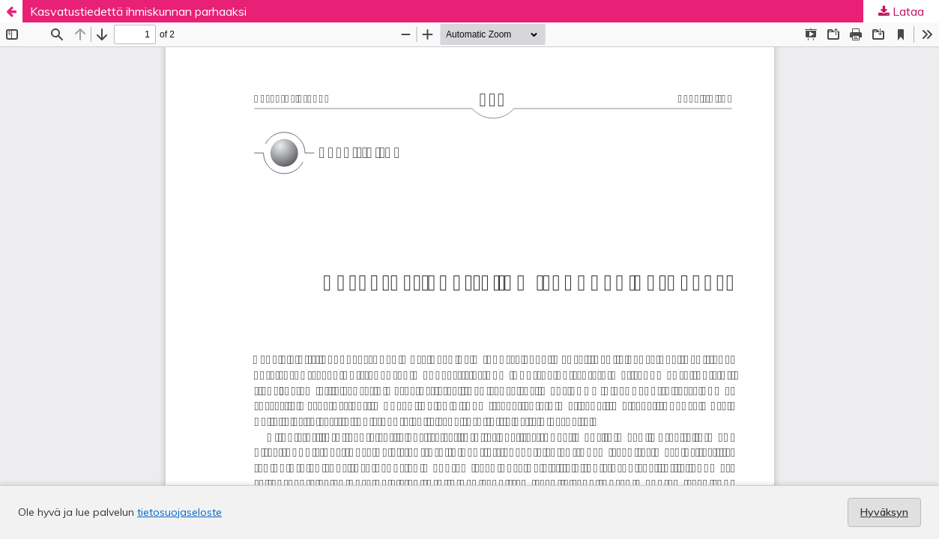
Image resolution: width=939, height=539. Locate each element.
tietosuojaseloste (179, 512)
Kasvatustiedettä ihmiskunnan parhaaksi (138, 11)
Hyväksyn (884, 512)
